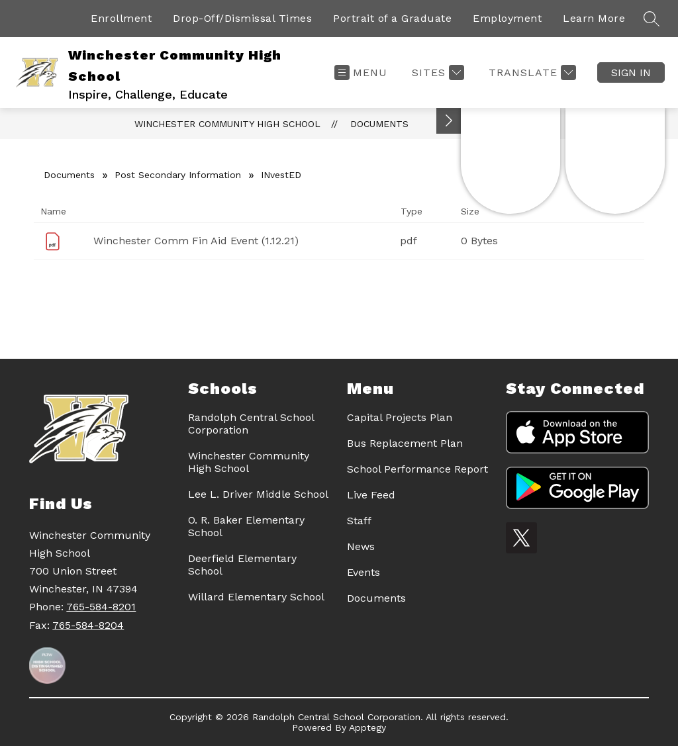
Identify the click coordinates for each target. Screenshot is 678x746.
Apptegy (367, 727)
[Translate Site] (530, 72)
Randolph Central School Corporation (251, 423)
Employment (507, 18)
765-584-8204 (88, 625)
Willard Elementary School (256, 596)
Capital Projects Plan (399, 417)
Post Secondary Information (178, 174)
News (361, 546)
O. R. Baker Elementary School (246, 526)
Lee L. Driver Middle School (258, 494)
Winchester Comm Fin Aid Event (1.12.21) (196, 240)
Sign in (631, 72)
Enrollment (121, 18)
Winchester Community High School (227, 123)
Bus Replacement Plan (405, 443)
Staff (359, 520)
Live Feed (371, 495)
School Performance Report (417, 469)
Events (363, 572)
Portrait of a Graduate (392, 18)
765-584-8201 (101, 606)
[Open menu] (360, 72)
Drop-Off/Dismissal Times (242, 18)
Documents (379, 123)
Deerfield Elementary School (242, 564)
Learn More (594, 18)
